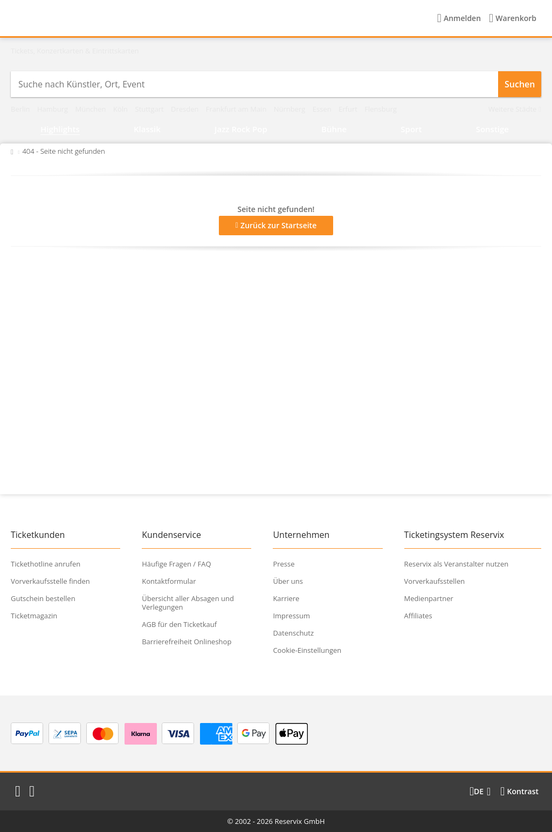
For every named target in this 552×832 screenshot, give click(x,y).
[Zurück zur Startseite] (12, 151)
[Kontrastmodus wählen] (519, 791)
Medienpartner (428, 598)
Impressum (291, 615)
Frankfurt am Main (237, 109)
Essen (323, 109)
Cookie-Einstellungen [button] (307, 650)
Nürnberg (290, 109)
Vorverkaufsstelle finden (50, 581)
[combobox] (254, 84)
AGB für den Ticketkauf (179, 624)
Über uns (288, 581)
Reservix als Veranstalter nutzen (456, 564)
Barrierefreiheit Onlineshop (186, 641)
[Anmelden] (459, 18)
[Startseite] (80, 18)
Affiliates (418, 615)
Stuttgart (150, 109)
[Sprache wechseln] (480, 791)
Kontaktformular (169, 581)
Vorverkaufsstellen (434, 581)
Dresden (186, 109)
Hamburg (53, 109)
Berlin (21, 109)
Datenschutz (293, 633)
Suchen (520, 84)
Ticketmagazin (34, 615)
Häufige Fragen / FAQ (176, 564)
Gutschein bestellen (43, 598)
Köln (121, 109)
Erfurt (349, 109)
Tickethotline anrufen (45, 564)
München (91, 109)
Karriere (286, 598)
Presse (283, 564)
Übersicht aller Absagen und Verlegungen (188, 603)
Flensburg (380, 109)
